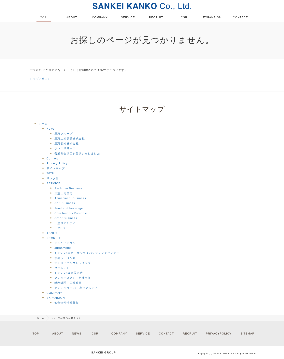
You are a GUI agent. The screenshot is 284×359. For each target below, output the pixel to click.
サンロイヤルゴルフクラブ (72, 263)
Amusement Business (70, 198)
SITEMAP (247, 333)
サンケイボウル (65, 243)
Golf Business (64, 203)
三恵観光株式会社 (66, 143)
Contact (52, 158)
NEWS (76, 333)
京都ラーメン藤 (65, 258)
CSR (184, 17)
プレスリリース (65, 148)
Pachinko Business (68, 188)
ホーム (43, 123)
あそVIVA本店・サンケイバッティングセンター (86, 252)
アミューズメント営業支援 (72, 277)
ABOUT (71, 17)
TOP (43, 17)
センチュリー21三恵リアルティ (76, 287)
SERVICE (128, 17)
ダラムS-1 (61, 267)
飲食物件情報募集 (66, 302)
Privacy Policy (57, 163)
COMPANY (100, 17)
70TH (50, 173)
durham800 (62, 248)
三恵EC (59, 228)
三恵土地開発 (63, 193)
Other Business (65, 218)
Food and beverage (68, 208)
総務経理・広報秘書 (68, 282)
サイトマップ (56, 168)
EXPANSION (212, 17)
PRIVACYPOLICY (219, 333)
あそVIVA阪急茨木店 (68, 272)
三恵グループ (63, 133)
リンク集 (53, 178)
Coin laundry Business (71, 213)
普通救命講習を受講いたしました (77, 153)
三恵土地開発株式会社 (69, 138)
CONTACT (240, 17)
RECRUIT (156, 17)
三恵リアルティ (65, 223)
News (51, 128)
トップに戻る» (40, 78)
